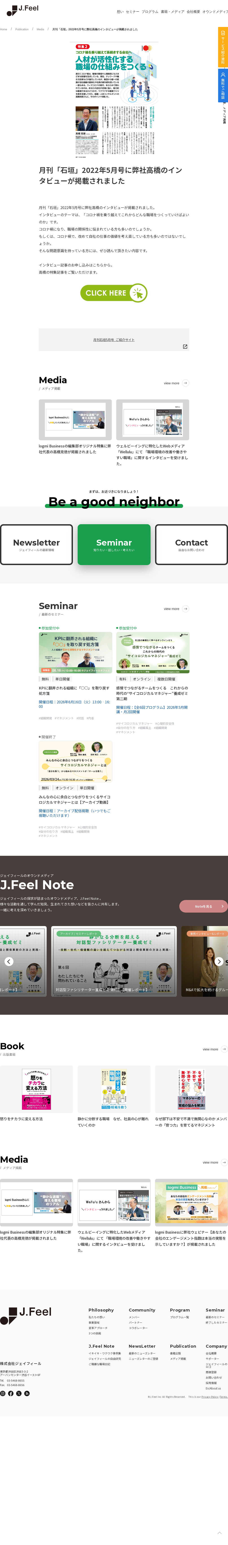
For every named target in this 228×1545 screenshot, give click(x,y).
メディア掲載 (178, 1357)
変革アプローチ (98, 1326)
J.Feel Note (102, 1345)
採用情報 (211, 1381)
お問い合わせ (214, 1376)
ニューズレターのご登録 (143, 1357)
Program (180, 1309)
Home (3, 29)
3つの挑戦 (95, 1332)
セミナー (132, 11)
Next (219, 961)
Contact (191, 545)
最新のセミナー (215, 1315)
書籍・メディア (172, 11)
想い (120, 11)
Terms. (224, 1395)
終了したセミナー (216, 1321)
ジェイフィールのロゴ (216, 1363)
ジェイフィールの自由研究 (105, 1357)
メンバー (134, 1315)
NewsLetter (142, 1345)
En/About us (213, 1387)
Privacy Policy (210, 1395)
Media (40, 29)
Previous (8, 961)
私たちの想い (97, 1315)
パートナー (135, 1321)
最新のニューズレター (142, 1352)
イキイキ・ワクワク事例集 (105, 1352)
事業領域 (94, 1321)
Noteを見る (203, 906)
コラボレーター (138, 1326)
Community (142, 1309)
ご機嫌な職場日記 (99, 1362)
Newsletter (36, 545)
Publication (21, 29)
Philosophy (101, 1309)
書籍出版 (175, 1352)
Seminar (114, 545)
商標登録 (211, 1370)
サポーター (212, 1357)
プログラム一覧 (179, 1315)
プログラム (150, 11)
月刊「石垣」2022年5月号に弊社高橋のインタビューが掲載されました (95, 29)
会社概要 (193, 11)
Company (216, 1345)
